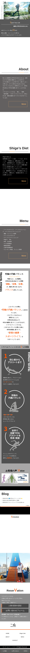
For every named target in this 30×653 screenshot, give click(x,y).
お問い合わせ (15, 651)
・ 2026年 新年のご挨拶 (9, 500)
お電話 (5, 651)
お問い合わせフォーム (15, 610)
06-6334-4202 (15, 606)
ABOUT (7, 637)
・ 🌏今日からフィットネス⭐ (11, 498)
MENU (22, 637)
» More (27, 505)
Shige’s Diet (22, 633)
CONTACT (15, 640)
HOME (7, 633)
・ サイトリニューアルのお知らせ (12, 502)
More (24, 104)
